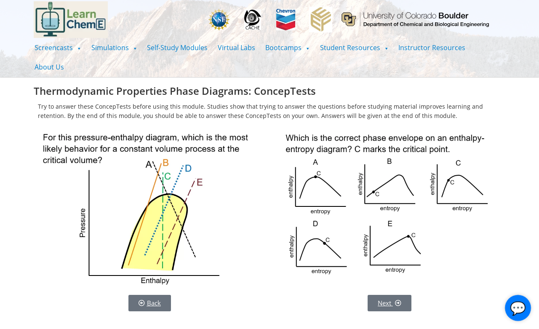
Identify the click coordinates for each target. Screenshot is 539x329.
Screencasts (58, 47)
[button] (57, 47)
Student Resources (354, 47)
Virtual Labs (236, 47)
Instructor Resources (431, 47)
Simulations (114, 47)
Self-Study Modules (177, 47)
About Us (49, 67)
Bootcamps (287, 47)
